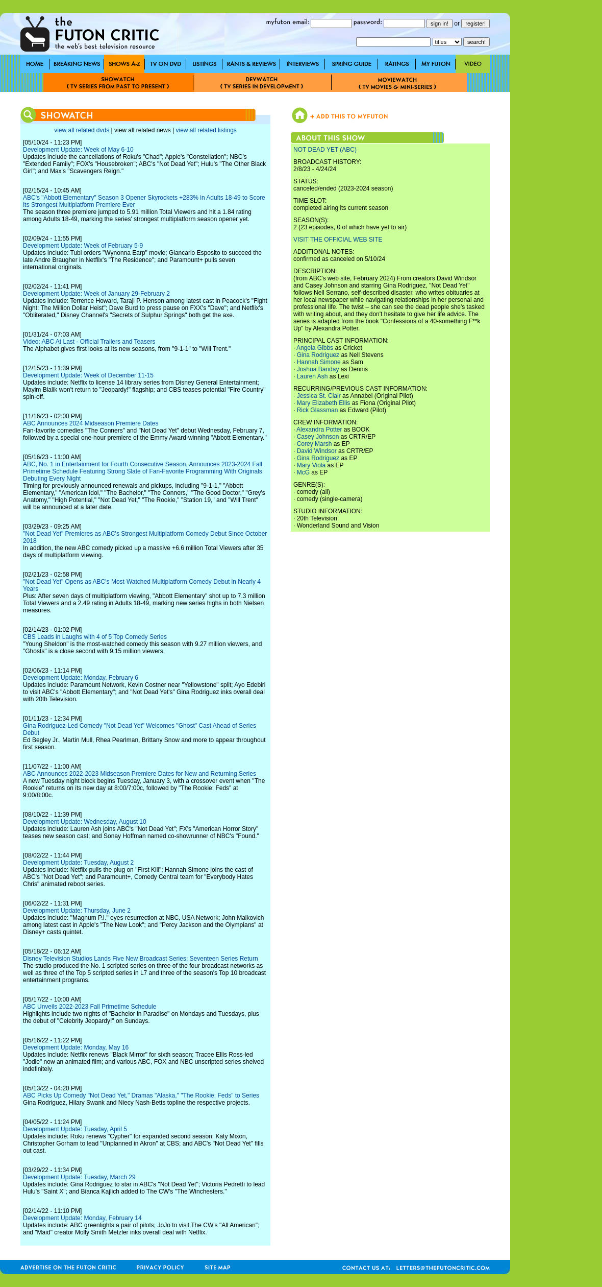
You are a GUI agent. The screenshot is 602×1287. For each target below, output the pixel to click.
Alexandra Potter (319, 429)
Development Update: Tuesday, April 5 (75, 1129)
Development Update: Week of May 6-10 (78, 149)
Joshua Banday (318, 369)
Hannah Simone (319, 362)
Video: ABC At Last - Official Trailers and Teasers (89, 341)
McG (303, 472)
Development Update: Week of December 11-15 (88, 375)
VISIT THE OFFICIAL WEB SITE (337, 239)
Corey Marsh (314, 443)
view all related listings (205, 130)
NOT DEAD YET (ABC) (325, 149)
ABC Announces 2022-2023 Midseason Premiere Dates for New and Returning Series (139, 773)
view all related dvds (81, 130)
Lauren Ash (312, 376)
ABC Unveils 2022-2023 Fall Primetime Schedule (89, 1006)
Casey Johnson (318, 436)
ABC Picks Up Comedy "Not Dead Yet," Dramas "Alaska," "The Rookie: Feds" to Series (141, 1095)
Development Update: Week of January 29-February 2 (96, 293)
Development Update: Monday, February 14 (82, 1218)
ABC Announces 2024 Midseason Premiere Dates (90, 423)
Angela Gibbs (314, 347)
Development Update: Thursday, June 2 (77, 910)
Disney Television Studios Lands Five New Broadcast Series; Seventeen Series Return (140, 958)
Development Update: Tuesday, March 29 (79, 1177)
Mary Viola (311, 465)
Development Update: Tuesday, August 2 (78, 862)
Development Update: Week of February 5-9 (83, 245)
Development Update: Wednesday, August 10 (84, 821)
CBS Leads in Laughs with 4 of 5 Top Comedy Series (95, 636)
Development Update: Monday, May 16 (76, 1047)
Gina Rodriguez (318, 355)
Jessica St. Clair (319, 395)
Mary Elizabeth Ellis (323, 403)
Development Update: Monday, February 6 (80, 677)
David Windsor (317, 451)
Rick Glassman (317, 410)
